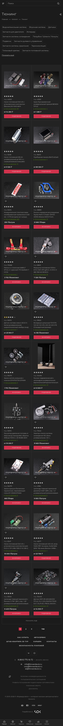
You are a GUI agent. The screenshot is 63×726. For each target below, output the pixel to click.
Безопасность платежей (31, 645)
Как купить (23, 637)
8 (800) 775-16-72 (25, 660)
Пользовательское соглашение (33, 679)
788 (42, 629)
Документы (33, 689)
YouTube (34, 653)
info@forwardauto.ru (33, 664)
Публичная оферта (33, 685)
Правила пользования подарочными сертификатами (33, 682)
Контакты (52, 641)
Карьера (37, 641)
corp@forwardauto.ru (33, 666)
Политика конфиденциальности (33, 676)
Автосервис (40, 637)
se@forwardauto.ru (33, 669)
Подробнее (46, 116)
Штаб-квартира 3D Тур (17, 641)
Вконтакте (28, 653)
